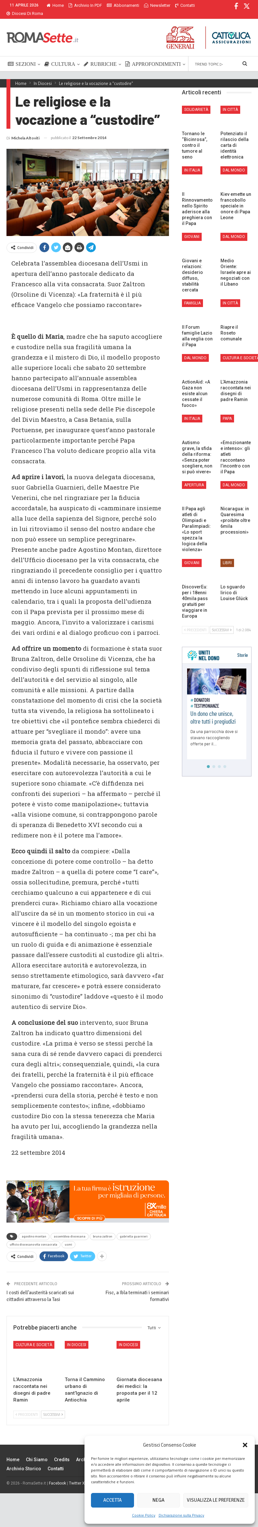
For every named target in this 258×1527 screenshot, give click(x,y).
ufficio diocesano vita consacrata (33, 1237)
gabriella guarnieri (134, 1229)
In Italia (192, 162)
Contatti (56, 1460)
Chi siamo (37, 1451)
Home (55, 5)
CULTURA (59, 56)
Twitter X (77, 1475)
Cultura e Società (34, 1337)
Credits (62, 1451)
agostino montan (34, 1229)
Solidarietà (196, 102)
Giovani (191, 229)
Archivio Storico (23, 1460)
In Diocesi (76, 1337)
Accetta (112, 1500)
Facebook (57, 1475)
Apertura (194, 477)
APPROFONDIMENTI (153, 56)
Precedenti (27, 1406)
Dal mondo (234, 162)
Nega (158, 1500)
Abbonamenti (123, 5)
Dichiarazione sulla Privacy (181, 1515)
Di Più (151, 5)
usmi (68, 1237)
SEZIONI (22, 56)
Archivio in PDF (85, 5)
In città (230, 102)
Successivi (53, 1406)
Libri (227, 555)
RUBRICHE (100, 56)
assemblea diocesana (69, 1229)
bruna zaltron (102, 1229)
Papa (227, 410)
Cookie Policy (143, 1515)
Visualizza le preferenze (216, 1500)
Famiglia (192, 295)
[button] (245, 1445)
